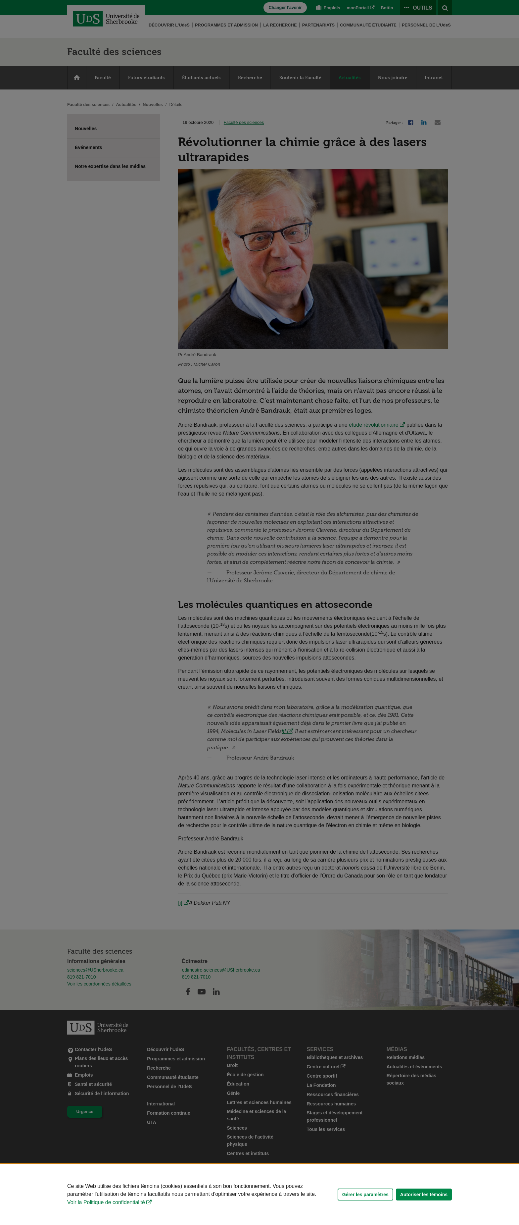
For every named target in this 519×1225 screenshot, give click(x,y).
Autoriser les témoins (424, 1194)
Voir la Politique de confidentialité (106, 1202)
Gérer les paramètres (365, 1194)
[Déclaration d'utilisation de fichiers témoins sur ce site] (259, 1194)
